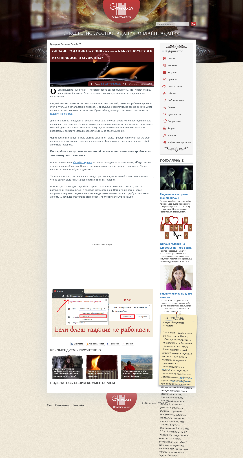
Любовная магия (173, 100)
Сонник (169, 107)
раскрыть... (167, 369)
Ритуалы (170, 72)
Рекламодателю (62, 405)
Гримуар (54, 44)
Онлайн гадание (82, 162)
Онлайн (74, 44)
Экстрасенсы (172, 121)
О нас (49, 405)
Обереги (169, 93)
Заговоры (170, 65)
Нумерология (172, 114)
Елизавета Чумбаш (111, 83)
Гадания (64, 44)
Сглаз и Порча (172, 86)
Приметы (170, 79)
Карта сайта (78, 405)
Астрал (169, 128)
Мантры (169, 135)
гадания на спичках (61, 113)
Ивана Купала (185, 377)
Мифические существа (177, 142)
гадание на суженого (181, 381)
